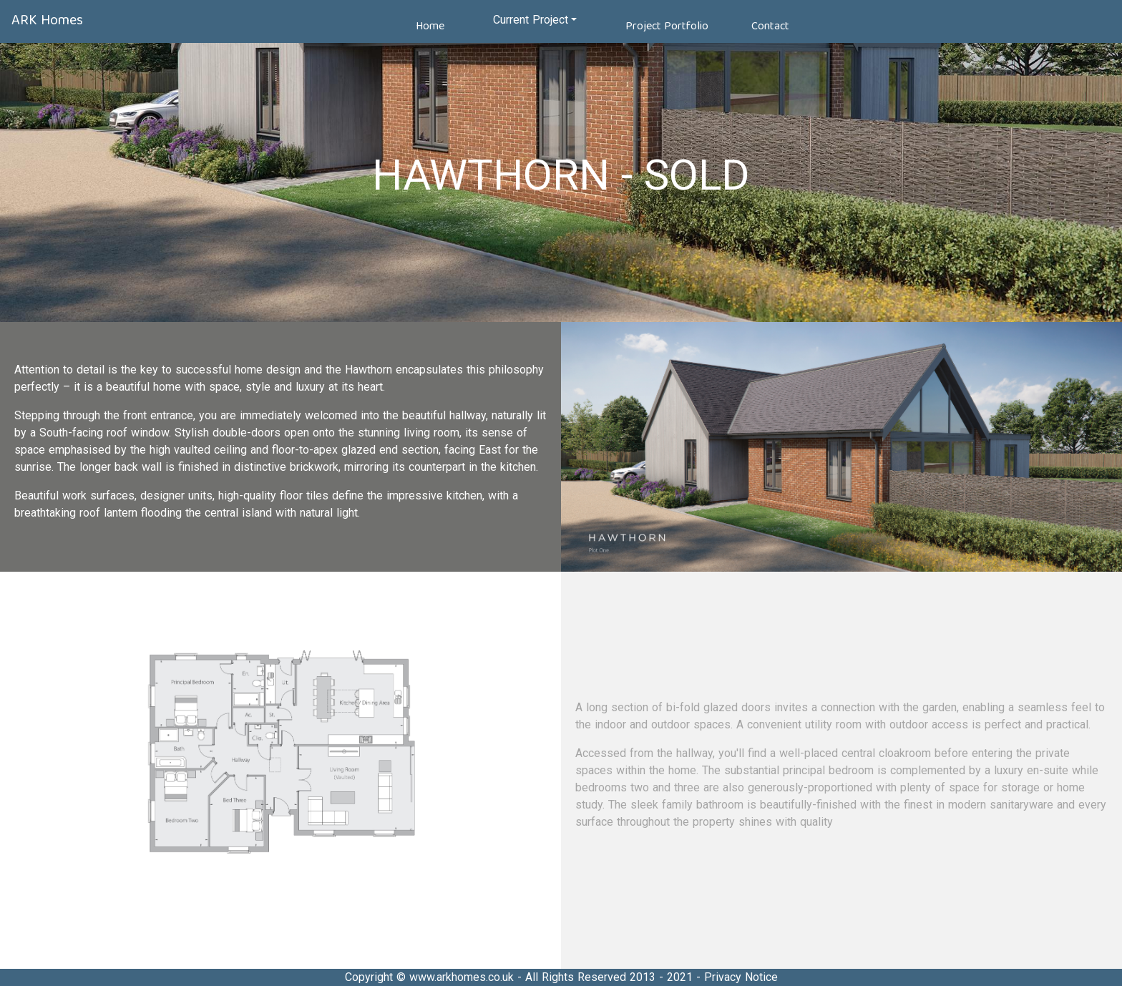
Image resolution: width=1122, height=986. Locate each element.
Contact (770, 26)
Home (430, 26)
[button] (534, 20)
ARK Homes (47, 20)
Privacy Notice (741, 977)
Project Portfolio (666, 26)
